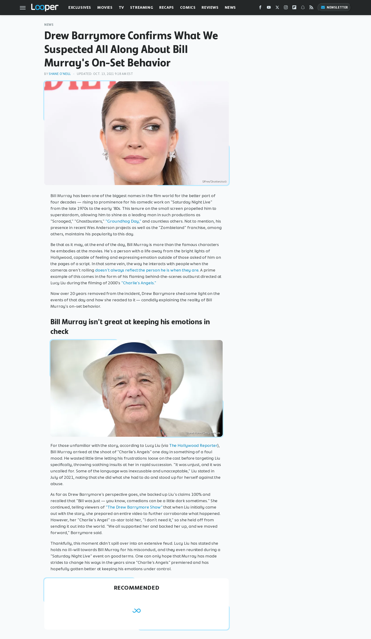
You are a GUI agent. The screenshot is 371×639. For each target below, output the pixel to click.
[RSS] (311, 8)
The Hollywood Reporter (193, 445)
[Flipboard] (294, 8)
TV (121, 7)
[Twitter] (277, 8)
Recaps (166, 7)
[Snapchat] (302, 8)
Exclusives (79, 7)
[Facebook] (260, 8)
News (230, 7)
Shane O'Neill (60, 74)
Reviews (210, 7)
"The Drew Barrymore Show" (134, 507)
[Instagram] (285, 8)
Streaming (141, 7)
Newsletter (334, 7)
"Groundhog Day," (123, 221)
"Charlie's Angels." (138, 283)
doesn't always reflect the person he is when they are (147, 270)
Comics (188, 7)
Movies (105, 7)
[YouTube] (268, 8)
